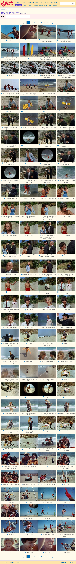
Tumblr (71, 562)
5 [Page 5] (41, 22)
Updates (5, 562)
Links (18, 562)
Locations (18, 5)
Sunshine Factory (8, 4)
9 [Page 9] (47, 22)
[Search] (66, 3)
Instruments (54, 2)
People (24, 5)
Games (47, 2)
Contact (12, 562)
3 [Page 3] (34, 22)
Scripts (36, 5)
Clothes (37, 2)
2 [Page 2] (31, 22)
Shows (41, 5)
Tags (50, 5)
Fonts (42, 2)
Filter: (3, 16)
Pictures (30, 5)
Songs (45, 5)
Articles (24, 2)
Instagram (63, 562)
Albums (18, 2)
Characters (31, 2)
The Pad (55, 5)
